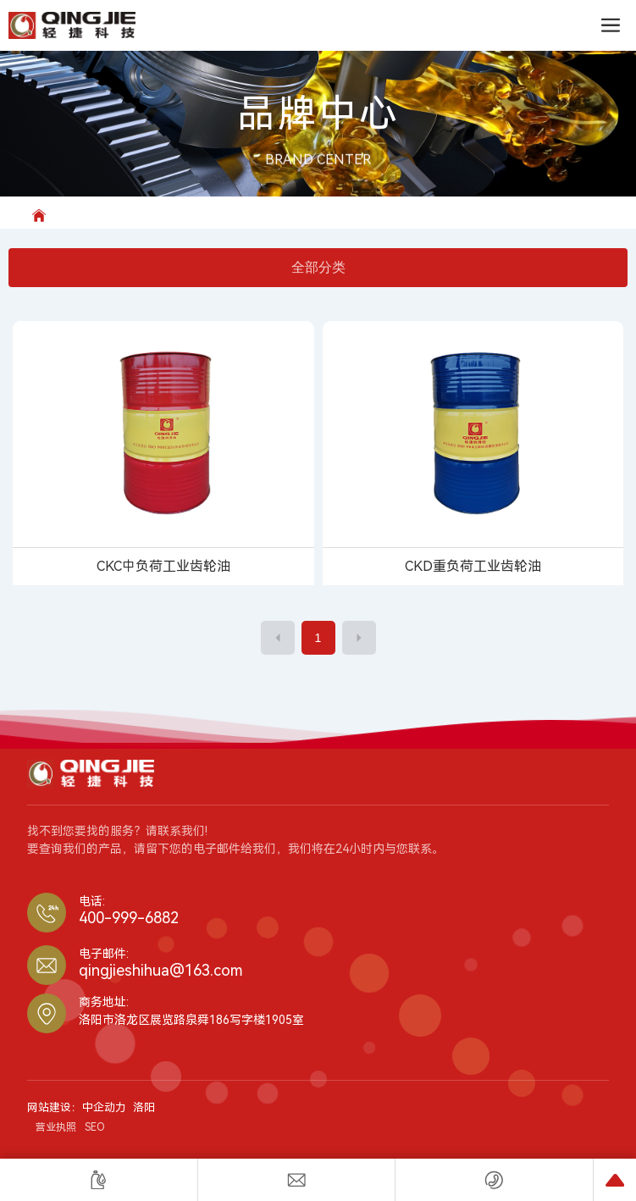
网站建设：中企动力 (76, 1107)
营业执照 (56, 1127)
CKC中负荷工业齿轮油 (163, 566)
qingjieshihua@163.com (161, 970)
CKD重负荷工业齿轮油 (473, 566)
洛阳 (144, 1107)
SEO (95, 1127)
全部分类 (318, 267)
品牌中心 (318, 113)
